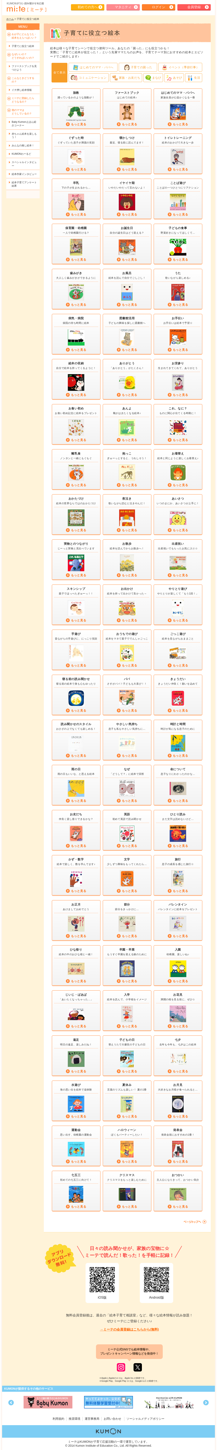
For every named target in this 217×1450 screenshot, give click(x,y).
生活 (193, 78)
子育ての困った (138, 67)
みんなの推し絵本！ (23, 145)
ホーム (10, 19)
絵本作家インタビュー (24, 174)
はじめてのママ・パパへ (93, 67)
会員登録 (194, 7)
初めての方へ (88, 7)
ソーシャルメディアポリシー (145, 1418)
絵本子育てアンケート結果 (24, 184)
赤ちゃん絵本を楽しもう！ (24, 135)
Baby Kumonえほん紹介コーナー (24, 123)
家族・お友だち (126, 78)
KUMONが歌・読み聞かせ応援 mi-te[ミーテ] (26, 7)
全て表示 (59, 72)
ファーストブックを (24, 68)
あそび (174, 78)
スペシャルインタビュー (24, 164)
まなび (153, 78)
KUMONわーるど (21, 153)
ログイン (158, 7)
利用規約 (58, 1418)
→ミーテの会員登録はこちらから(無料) (129, 1329)
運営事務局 (92, 1418)
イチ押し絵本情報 (22, 90)
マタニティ (123, 7)
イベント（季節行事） (180, 67)
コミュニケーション (89, 78)
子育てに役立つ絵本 (23, 46)
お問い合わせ (112, 1418)
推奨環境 (74, 1418)
